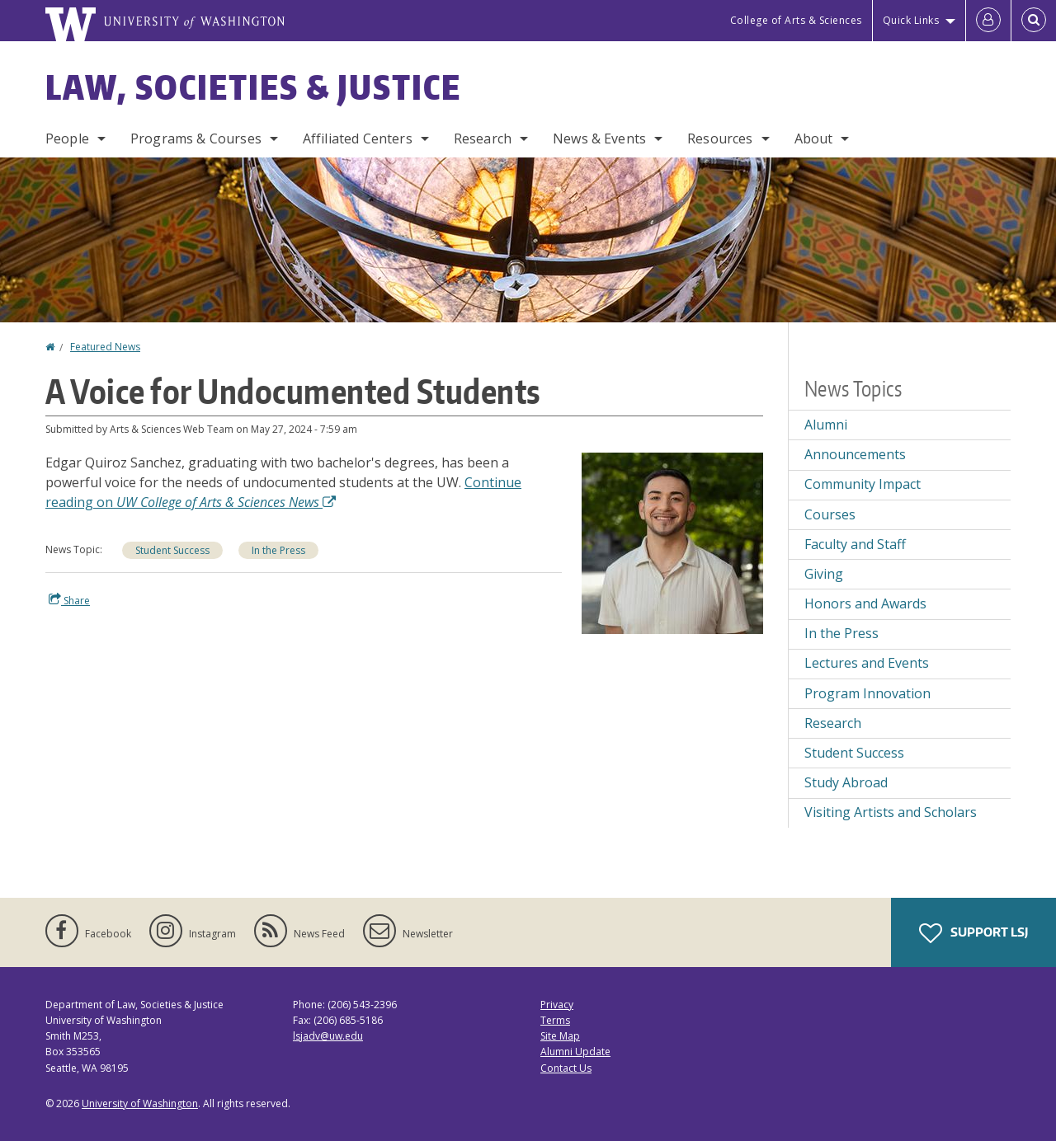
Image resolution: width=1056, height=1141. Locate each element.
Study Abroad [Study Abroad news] (846, 782)
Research (483, 138)
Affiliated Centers (357, 138)
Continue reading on (283, 492)
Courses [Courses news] (830, 514)
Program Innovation (867, 693)
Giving (823, 574)
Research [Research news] (832, 723)
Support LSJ (973, 933)
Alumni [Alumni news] (825, 425)
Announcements (855, 454)
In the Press (278, 550)
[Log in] (988, 20)
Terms (555, 1020)
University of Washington (140, 1103)
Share (69, 600)
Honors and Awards (865, 603)
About (813, 138)
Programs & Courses (196, 138)
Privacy (556, 1005)
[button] (672, 542)
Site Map (560, 1036)
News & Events (599, 138)
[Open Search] (1033, 20)
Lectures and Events (866, 663)
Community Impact (862, 484)
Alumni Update (575, 1052)
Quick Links (911, 20)
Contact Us (566, 1068)
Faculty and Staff (855, 544)
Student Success (172, 550)
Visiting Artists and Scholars (890, 812)
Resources (719, 138)
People (67, 138)
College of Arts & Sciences (796, 20)
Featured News (105, 347)
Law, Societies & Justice (253, 87)
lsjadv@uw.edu (328, 1036)
